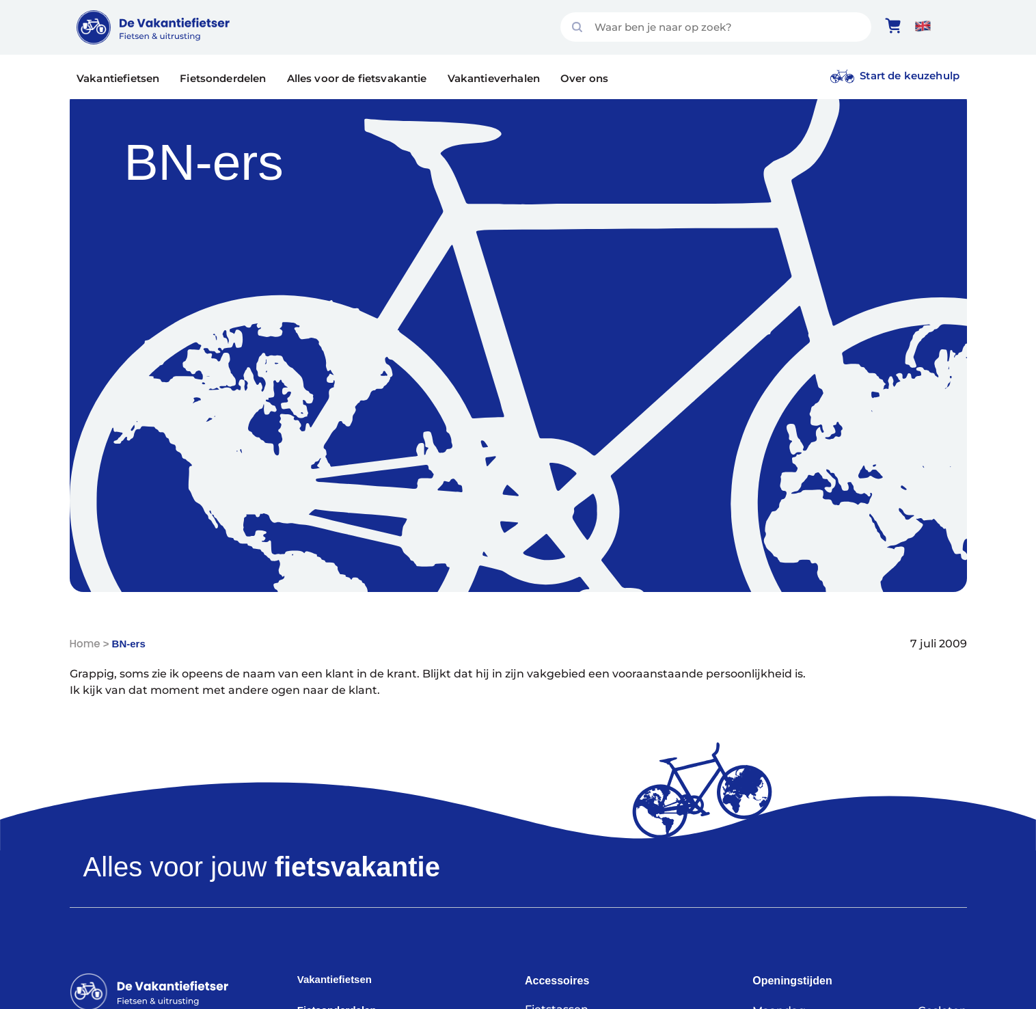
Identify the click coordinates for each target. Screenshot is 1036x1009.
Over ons (584, 78)
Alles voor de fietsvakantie (357, 78)
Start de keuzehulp (909, 75)
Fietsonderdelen (223, 78)
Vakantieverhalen (494, 78)
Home (85, 643)
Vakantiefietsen (118, 78)
